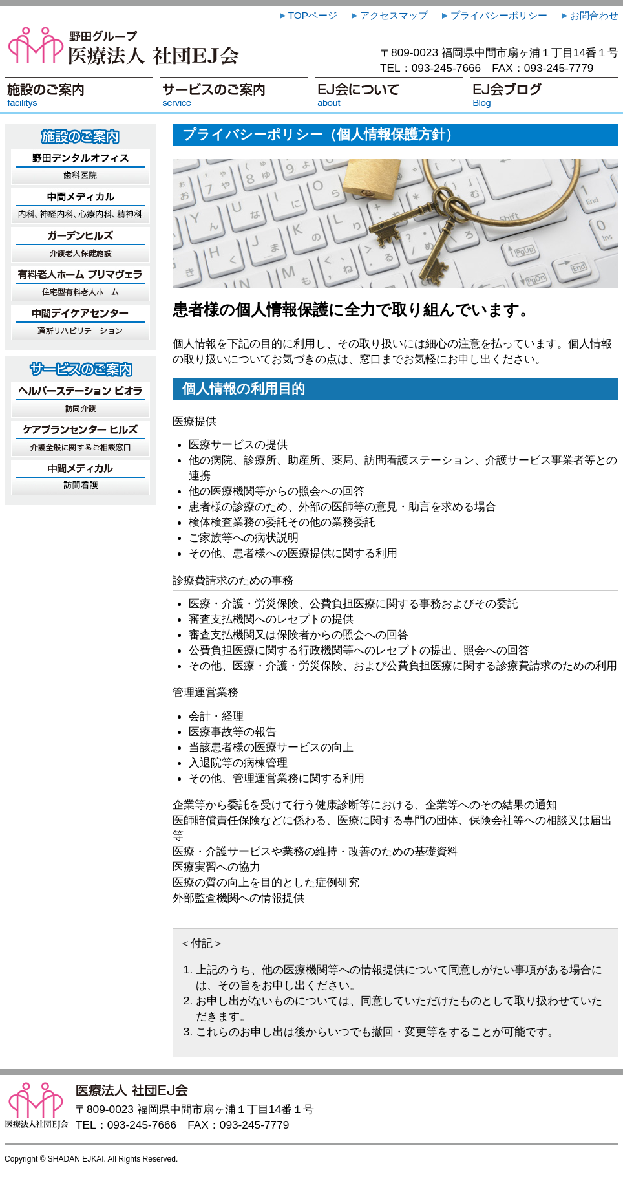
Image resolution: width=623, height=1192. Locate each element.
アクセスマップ (388, 15)
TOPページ (307, 15)
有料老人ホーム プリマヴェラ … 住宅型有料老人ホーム (80, 283)
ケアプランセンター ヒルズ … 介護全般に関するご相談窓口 (80, 439)
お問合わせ (588, 15)
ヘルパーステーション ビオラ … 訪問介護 (80, 400)
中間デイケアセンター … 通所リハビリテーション (80, 322)
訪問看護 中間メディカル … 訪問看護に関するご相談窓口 (80, 477)
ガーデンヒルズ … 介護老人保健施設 (80, 245)
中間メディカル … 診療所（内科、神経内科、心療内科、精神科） (80, 206)
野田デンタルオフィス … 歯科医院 (80, 167)
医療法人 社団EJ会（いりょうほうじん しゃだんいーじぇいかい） (124, 44)
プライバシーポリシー (493, 15)
